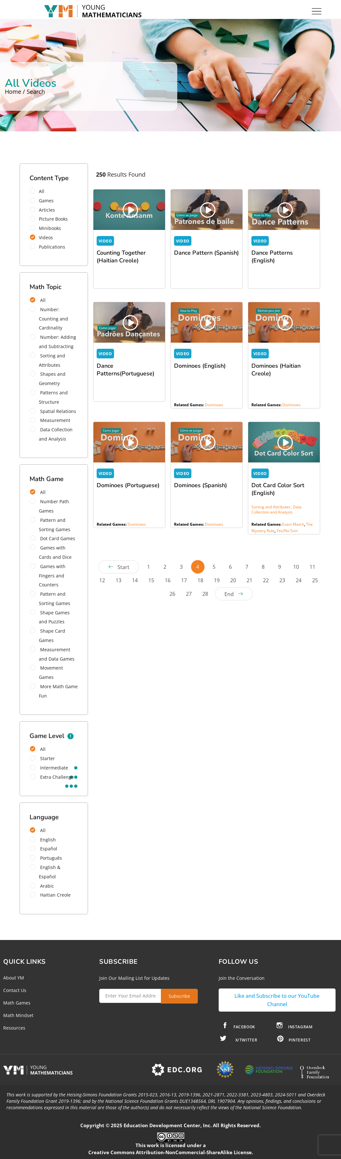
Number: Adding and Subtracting (53, 341)
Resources (14, 1028)
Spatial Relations (53, 411)
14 (135, 580)
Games (44, 201)
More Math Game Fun (54, 691)
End (229, 594)
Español (43, 849)
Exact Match (293, 524)
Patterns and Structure (49, 397)
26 (172, 593)
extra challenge (52, 777)
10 (296, 566)
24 (299, 580)
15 (151, 580)
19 (217, 580)
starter (42, 758)
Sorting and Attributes (47, 360)
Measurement (50, 420)
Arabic (42, 886)
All (39, 191)
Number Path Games (49, 506)
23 (282, 580)
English (43, 840)
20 (233, 580)
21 (249, 580)
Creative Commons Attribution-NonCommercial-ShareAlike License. (170, 1152)
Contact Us (14, 990)
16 (167, 580)
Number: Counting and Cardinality (49, 318)
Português (46, 858)
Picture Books (51, 219)
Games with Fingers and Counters (48, 575)
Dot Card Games (52, 538)
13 (118, 580)
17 (184, 580)
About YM (13, 978)
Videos (43, 237)
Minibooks (47, 228)
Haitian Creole (50, 895)
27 (189, 593)
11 (312, 566)
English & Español (45, 872)
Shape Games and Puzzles (50, 617)
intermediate (49, 768)
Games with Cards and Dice (51, 552)
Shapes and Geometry (48, 378)
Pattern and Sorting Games (50, 524)
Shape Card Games (47, 635)
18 (200, 580)
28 (205, 593)
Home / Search (25, 91)
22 (266, 580)
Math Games (17, 1003)
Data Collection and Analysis (51, 434)
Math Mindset (18, 1015)
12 (102, 580)
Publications (49, 247)
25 (315, 580)
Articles (44, 210)
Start (123, 567)
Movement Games (46, 672)
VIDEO (105, 241)
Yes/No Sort (287, 530)
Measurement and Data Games (52, 654)
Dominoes (214, 405)
